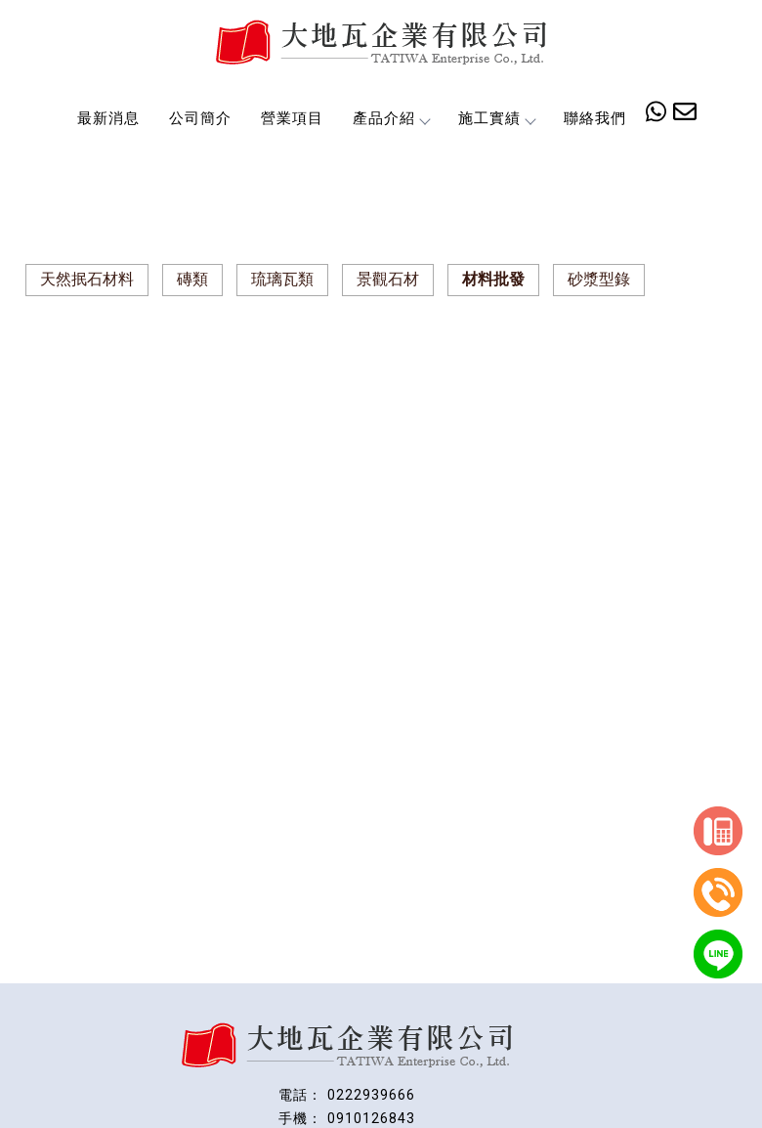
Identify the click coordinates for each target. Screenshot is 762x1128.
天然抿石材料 (87, 279)
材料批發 (493, 279)
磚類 (192, 279)
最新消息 (108, 118)
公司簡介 (200, 118)
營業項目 (292, 118)
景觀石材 (388, 279)
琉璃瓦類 (282, 279)
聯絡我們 (595, 118)
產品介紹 (391, 118)
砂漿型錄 (599, 279)
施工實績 (496, 118)
